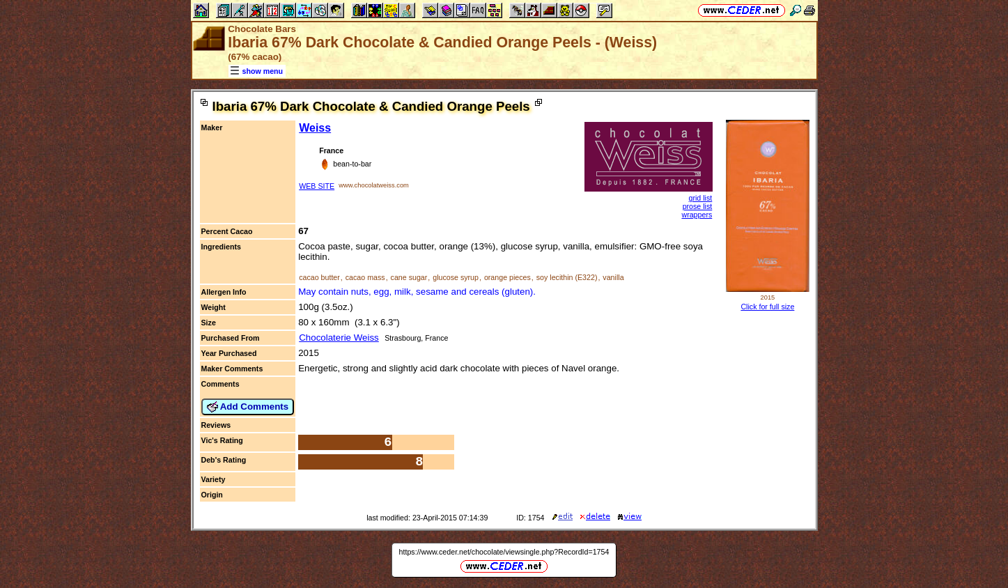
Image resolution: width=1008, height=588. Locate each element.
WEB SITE (316, 186)
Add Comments (248, 406)
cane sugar (409, 277)
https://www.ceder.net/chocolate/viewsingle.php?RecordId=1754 (504, 552)
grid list (701, 198)
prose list (698, 206)
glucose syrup (456, 277)
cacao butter (319, 277)
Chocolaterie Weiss (339, 337)
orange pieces (507, 277)
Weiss (315, 128)
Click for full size (767, 306)
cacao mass (365, 277)
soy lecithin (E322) (567, 277)
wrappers (696, 214)
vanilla (613, 277)
